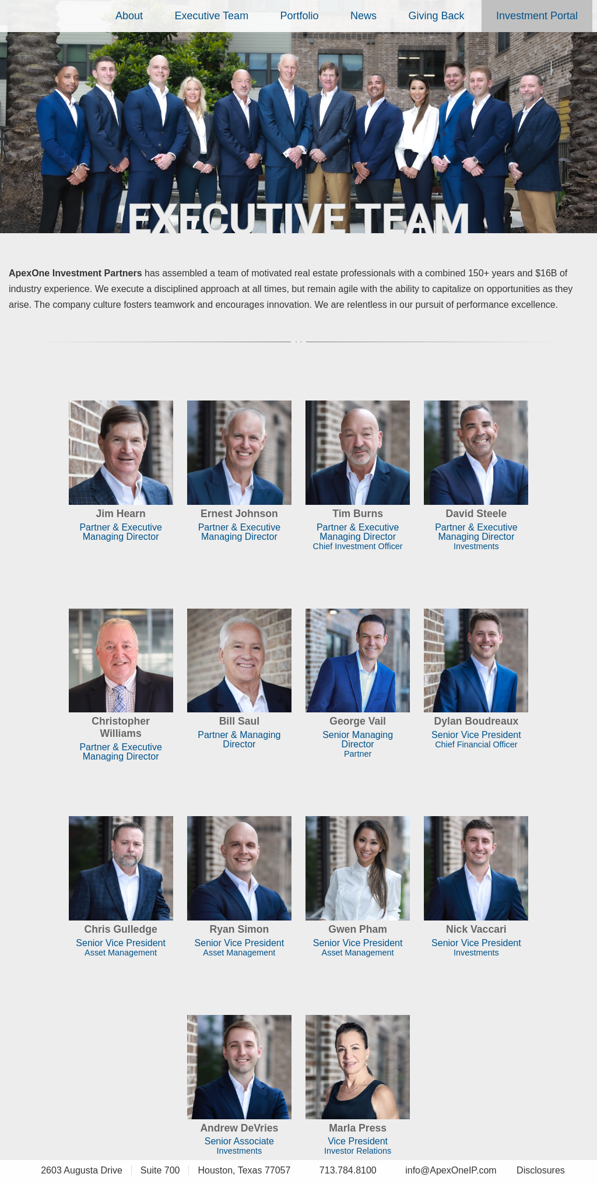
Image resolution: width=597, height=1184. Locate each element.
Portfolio (299, 16)
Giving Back (437, 16)
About (129, 16)
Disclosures (541, 1170)
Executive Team (211, 16)
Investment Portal (537, 16)
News (363, 16)
